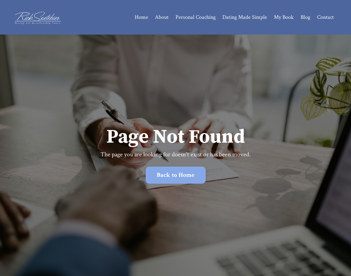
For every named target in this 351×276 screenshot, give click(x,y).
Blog (305, 17)
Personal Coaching (196, 17)
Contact (325, 17)
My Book (284, 17)
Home (141, 17)
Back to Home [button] (176, 175)
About (162, 17)
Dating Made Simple (244, 17)
